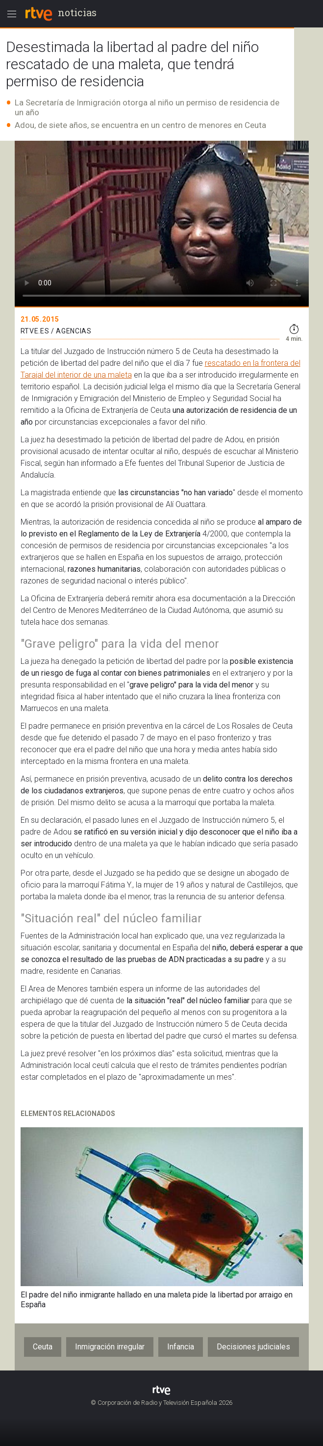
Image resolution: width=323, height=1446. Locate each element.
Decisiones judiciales (253, 1346)
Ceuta (42, 1346)
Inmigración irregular (110, 1346)
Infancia (180, 1346)
